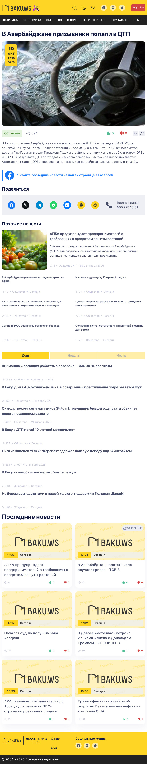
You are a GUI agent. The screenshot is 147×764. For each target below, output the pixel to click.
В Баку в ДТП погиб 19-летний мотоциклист (38, 430)
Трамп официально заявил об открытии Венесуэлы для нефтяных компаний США (109, 706)
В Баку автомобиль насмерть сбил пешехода (39, 472)
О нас (55, 738)
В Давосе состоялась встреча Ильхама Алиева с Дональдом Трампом (104, 638)
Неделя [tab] (73, 355)
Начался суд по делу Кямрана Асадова (100, 277)
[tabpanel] (73, 436)
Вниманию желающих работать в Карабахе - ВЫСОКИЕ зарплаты (57, 366)
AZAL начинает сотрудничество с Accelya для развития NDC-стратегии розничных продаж (32, 303)
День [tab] (26, 355)
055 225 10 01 (127, 207)
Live (138, 7)
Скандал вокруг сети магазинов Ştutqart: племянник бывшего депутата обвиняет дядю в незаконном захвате (69, 411)
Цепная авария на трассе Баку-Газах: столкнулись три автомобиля (108, 303)
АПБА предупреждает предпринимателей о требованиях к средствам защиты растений (36, 570)
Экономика (32, 19)
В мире (139, 19)
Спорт (72, 19)
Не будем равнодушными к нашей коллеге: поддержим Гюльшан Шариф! (63, 493)
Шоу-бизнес (119, 19)
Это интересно (93, 19)
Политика (10, 19)
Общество (54, 19)
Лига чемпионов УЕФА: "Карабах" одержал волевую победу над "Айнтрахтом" (67, 451)
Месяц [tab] (121, 355)
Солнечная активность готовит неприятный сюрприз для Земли (109, 327)
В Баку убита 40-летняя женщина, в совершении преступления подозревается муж (72, 387)
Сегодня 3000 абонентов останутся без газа (31, 325)
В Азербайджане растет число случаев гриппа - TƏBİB (33, 279)
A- (135, 133)
